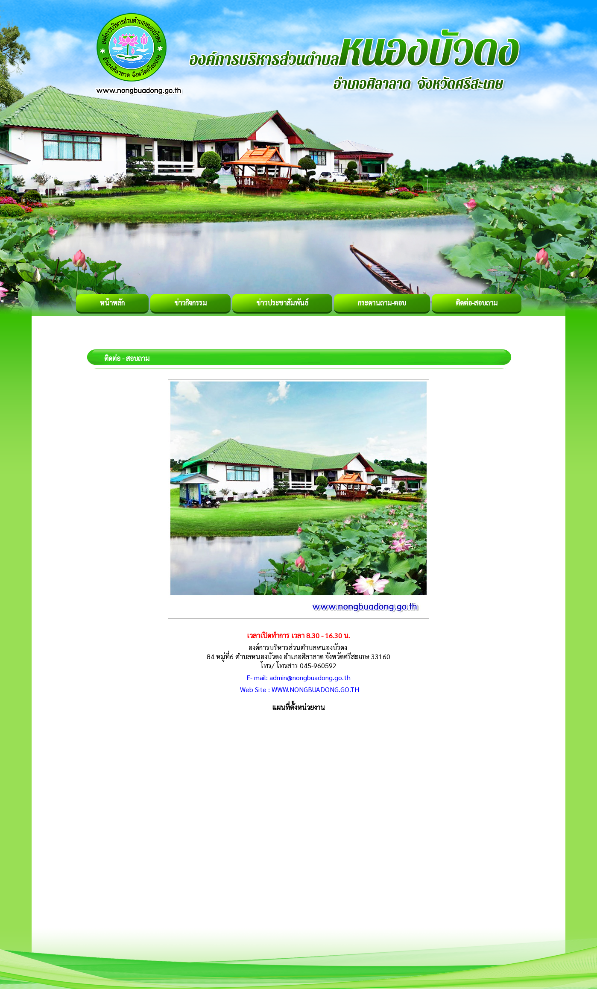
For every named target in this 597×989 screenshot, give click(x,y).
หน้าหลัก (112, 302)
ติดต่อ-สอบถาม (477, 302)
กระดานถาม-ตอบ (382, 302)
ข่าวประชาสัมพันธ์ (282, 302)
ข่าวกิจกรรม (190, 302)
